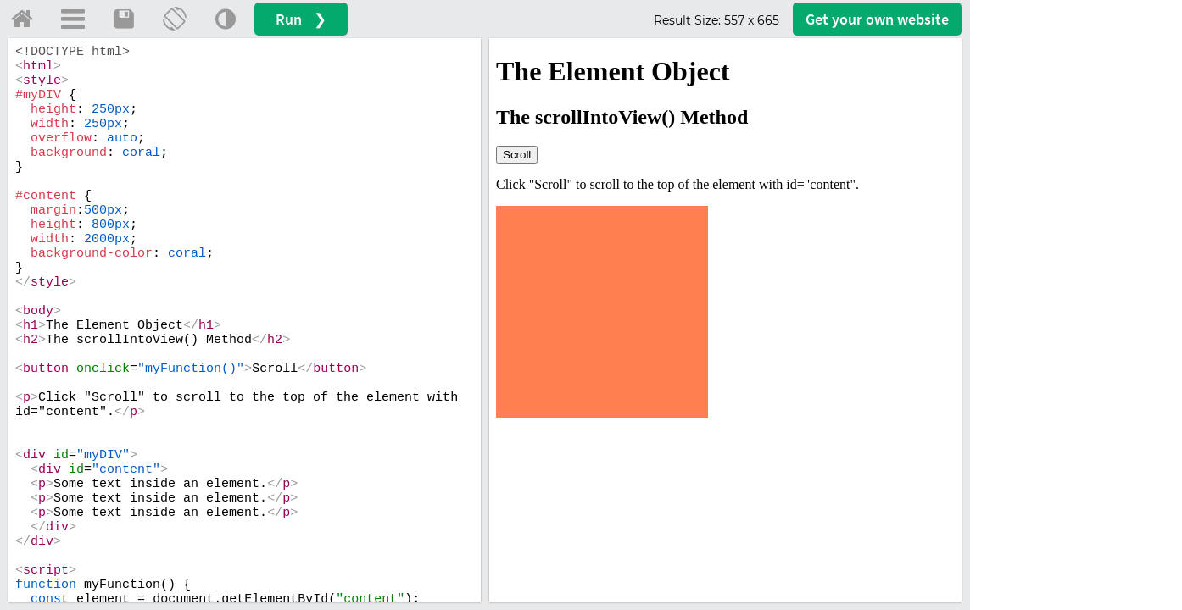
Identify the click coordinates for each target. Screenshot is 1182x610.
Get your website (877, 19)
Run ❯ (301, 19)
